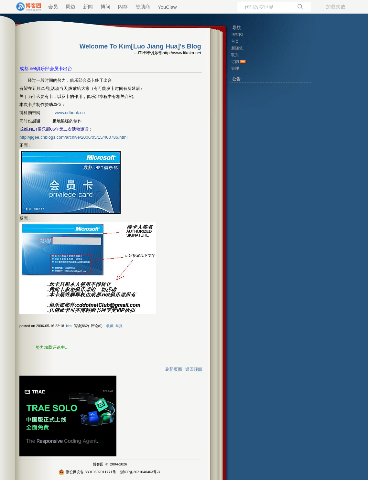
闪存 (123, 6)
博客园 (98, 464)
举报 (119, 326)
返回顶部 (193, 369)
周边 (70, 6)
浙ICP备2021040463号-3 (140, 472)
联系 (235, 55)
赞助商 (142, 6)
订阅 (235, 61)
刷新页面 (173, 369)
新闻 (88, 6)
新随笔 (237, 48)
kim (68, 326)
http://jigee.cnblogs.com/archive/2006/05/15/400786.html (73, 137)
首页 (235, 41)
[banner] (26, 6)
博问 (105, 6)
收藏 (110, 326)
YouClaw (167, 7)
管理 (235, 68)
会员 (53, 6)
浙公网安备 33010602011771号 (87, 472)
